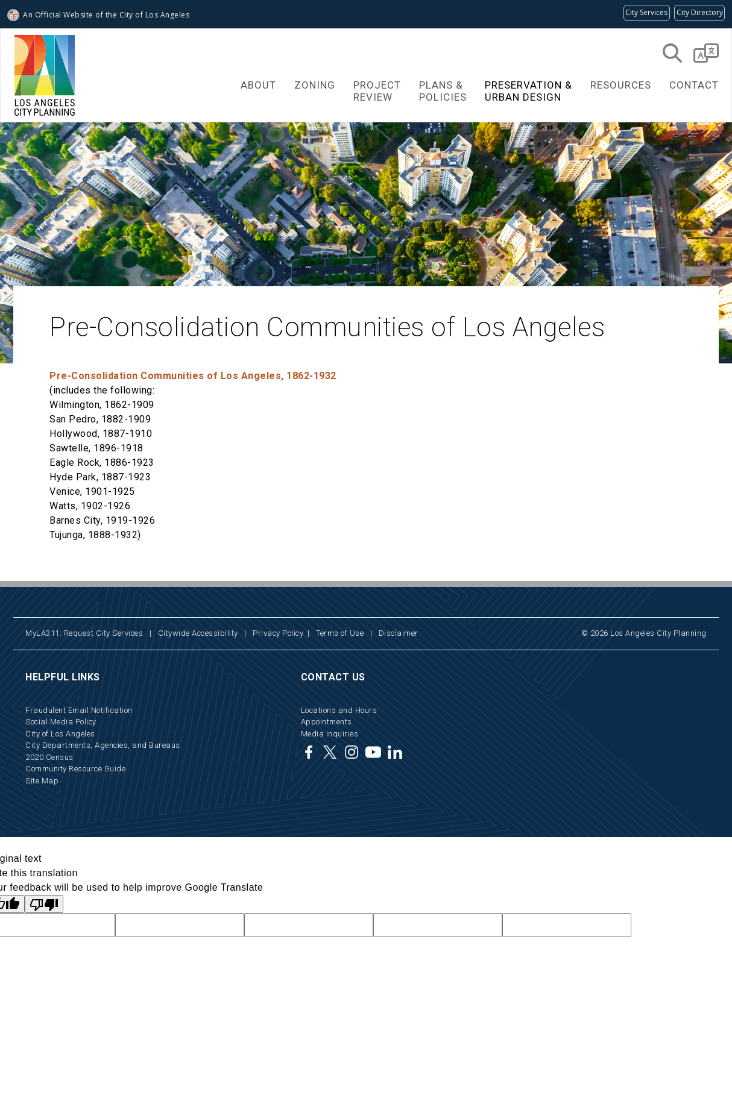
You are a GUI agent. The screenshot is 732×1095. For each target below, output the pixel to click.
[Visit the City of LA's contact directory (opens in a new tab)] (699, 13)
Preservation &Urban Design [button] (528, 91)
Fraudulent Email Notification (79, 710)
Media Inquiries (330, 733)
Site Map (41, 780)
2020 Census (49, 757)
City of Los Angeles (60, 733)
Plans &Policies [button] (443, 91)
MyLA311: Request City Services (84, 633)
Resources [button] (620, 85)
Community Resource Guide (75, 768)
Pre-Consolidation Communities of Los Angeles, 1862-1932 (192, 375)
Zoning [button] (314, 85)
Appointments (326, 721)
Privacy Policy (278, 633)
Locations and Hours (339, 710)
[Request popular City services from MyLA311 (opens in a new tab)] (646, 13)
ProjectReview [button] (377, 91)
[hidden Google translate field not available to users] (179, 925)
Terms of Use (340, 633)
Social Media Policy (60, 721)
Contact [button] (694, 85)
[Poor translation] (44, 904)
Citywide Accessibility (198, 633)
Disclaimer (398, 633)
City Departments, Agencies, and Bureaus (102, 745)
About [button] (258, 85)
